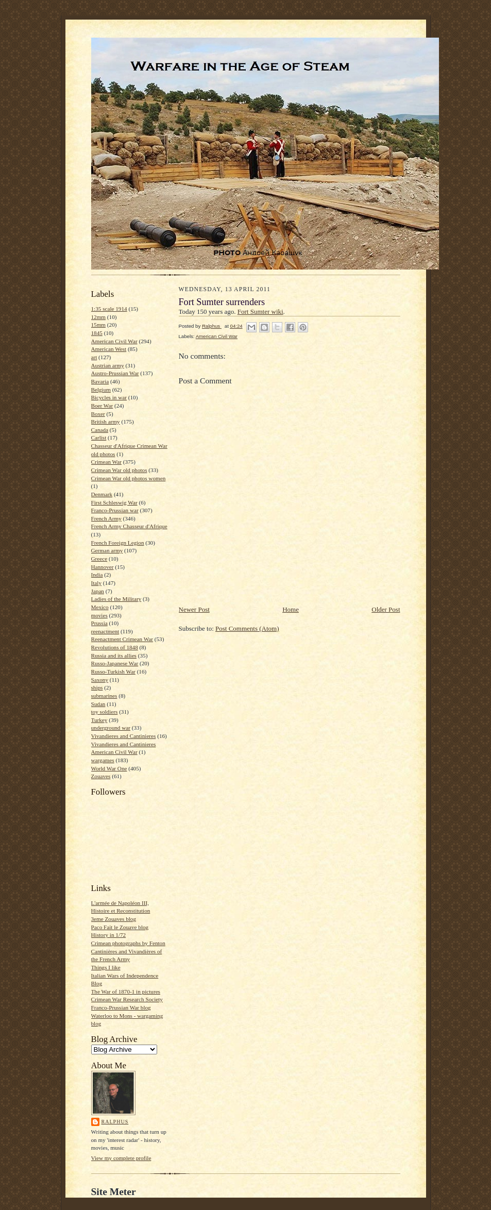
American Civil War (114, 341)
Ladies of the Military (116, 599)
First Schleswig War (114, 502)
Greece (99, 559)
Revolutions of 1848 (114, 647)
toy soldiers (104, 712)
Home (290, 609)
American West (109, 349)
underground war (110, 728)
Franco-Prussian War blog (121, 1007)
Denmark (102, 494)
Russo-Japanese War (115, 663)
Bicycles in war (109, 397)
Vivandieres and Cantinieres (123, 736)
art (94, 357)
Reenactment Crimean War (122, 639)
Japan (97, 591)
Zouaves (101, 776)
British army (105, 421)
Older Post (385, 609)
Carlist (99, 437)
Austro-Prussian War (115, 373)
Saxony (100, 680)
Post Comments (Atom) (247, 628)
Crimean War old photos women (128, 478)
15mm (98, 325)
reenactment (105, 631)
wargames (102, 760)
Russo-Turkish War (113, 671)
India (97, 575)
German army (107, 550)
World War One (109, 768)
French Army (106, 518)
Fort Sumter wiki (260, 311)
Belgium (101, 389)
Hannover (102, 567)
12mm (98, 317)
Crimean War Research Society (127, 999)
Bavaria (100, 381)
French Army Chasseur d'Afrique (129, 526)
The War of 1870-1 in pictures (125, 991)
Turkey (99, 720)
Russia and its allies (114, 655)
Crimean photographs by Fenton (128, 943)
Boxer (98, 414)
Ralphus (115, 1121)
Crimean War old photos (119, 470)
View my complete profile (121, 1158)
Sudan (98, 704)
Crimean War (106, 462)
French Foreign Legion (117, 543)
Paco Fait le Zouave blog (120, 927)
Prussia (99, 623)
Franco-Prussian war (115, 510)
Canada (100, 430)
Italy (96, 583)
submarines (104, 696)
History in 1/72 (108, 935)
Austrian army (107, 365)
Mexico (100, 607)
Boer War (102, 405)
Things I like (106, 967)
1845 (97, 333)
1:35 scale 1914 (109, 309)
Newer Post (194, 609)
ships (97, 687)
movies (99, 615)
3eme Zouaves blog (114, 919)
